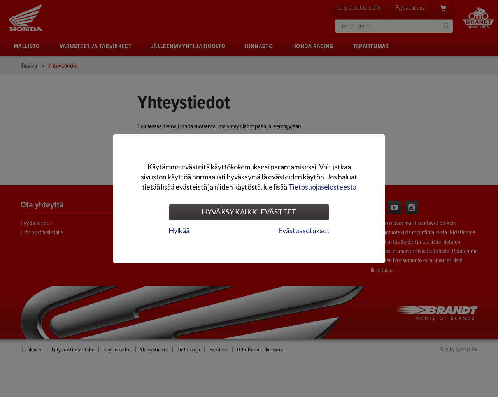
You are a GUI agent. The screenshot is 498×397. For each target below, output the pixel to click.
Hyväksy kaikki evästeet (249, 211)
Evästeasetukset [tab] (304, 230)
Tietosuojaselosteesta (322, 187)
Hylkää (178, 230)
